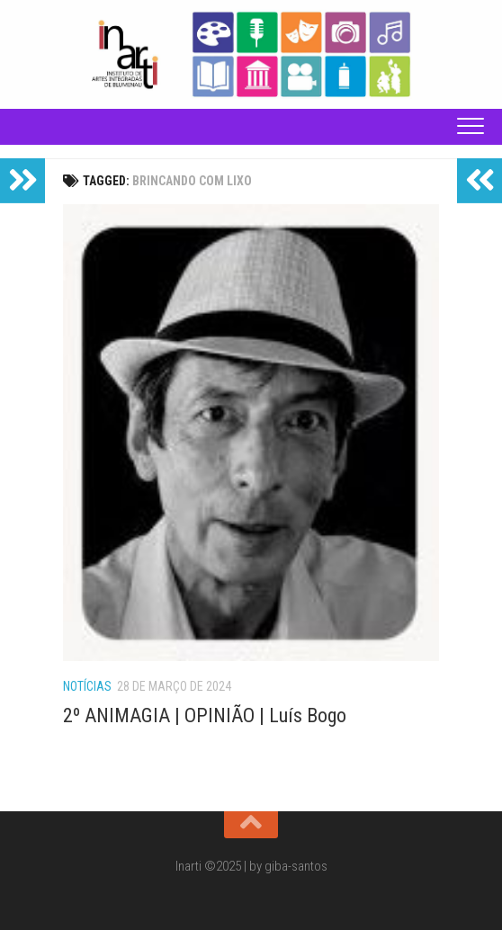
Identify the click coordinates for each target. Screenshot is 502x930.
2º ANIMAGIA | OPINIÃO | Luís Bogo (204, 715)
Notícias (87, 686)
